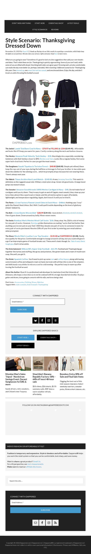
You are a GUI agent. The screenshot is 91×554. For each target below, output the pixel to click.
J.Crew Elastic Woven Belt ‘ (25, 213)
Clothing (28, 282)
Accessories (19, 282)
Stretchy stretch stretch (72, 213)
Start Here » (23, 337)
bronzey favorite (65, 179)
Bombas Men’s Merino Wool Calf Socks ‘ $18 (33, 220)
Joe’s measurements (35, 463)
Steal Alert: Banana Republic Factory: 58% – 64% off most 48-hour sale (44, 377)
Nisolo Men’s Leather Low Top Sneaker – (35, 236)
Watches (40, 282)
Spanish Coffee (21, 259)
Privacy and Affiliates (71, 545)
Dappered (45, 10)
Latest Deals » (23, 345)
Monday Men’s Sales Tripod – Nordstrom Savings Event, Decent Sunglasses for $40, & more (16, 378)
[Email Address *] (37, 302)
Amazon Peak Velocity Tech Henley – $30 (33, 156)
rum (52, 259)
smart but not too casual (37, 70)
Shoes (34, 282)
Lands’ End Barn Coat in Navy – (31, 148)
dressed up (20, 70)
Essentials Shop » (48, 337)
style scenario (21, 285)
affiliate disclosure (33, 466)
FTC (45, 547)
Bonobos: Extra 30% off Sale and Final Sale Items (72, 375)
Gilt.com (82, 545)
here (56, 54)
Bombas (34, 223)
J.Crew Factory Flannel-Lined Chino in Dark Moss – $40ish (39, 202)
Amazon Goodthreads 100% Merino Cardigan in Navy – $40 (42, 189)
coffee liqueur (63, 259)
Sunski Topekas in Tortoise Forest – (37, 166)
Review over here (47, 159)
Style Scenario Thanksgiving (37, 285)
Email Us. (37, 461)
